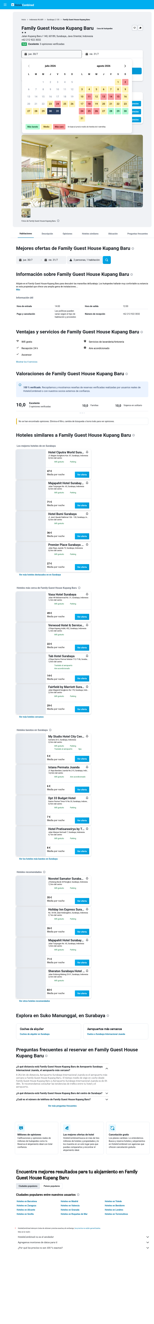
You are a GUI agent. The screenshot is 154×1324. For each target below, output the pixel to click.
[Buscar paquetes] (5, 33)
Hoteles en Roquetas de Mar (74, 1214)
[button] (5, 4)
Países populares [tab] (52, 1186)
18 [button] (64, 96)
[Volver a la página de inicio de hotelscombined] (22, 4)
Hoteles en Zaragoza (26, 1205)
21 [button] (36, 103)
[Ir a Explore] (5, 39)
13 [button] (28, 96)
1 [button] (43, 82)
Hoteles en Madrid (69, 1201)
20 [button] (28, 103)
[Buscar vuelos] (5, 14)
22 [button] (43, 103)
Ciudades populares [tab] (28, 1186)
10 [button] (57, 89)
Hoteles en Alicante (26, 1210)
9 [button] (50, 89)
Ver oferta (82, 474)
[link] (40, 575)
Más (18, 289)
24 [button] (57, 103)
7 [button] (36, 89)
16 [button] (50, 96)
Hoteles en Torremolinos (116, 1214)
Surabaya (50, 20)
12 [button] (72, 89)
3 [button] (57, 82)
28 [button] (36, 111)
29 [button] (43, 111)
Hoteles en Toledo (113, 1201)
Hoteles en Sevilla (25, 1214)
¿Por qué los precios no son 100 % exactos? (83, 1248)
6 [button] (28, 89)
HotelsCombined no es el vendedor (83, 1237)
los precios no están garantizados (87, 1228)
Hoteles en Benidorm (115, 1205)
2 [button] (50, 82)
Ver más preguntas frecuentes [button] (62, 1106)
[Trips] (5, 48)
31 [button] (57, 111)
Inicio (24, 20)
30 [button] (50, 111)
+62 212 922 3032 (31, 39)
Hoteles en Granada (70, 1210)
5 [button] (72, 82)
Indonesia (33, 20)
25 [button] (64, 103)
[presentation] (58, 220)
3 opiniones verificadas (52, 44)
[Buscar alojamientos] (5, 20)
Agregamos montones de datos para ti (83, 1242)
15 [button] (43, 96)
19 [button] (72, 96)
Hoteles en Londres (114, 1210)
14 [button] (36, 96)
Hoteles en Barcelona (27, 1201)
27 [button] (28, 111)
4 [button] (64, 82)
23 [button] (50, 103)
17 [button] (57, 96)
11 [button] (64, 89)
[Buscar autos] (5, 27)
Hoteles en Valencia (70, 1205)
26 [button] (72, 103)
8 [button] (43, 89)
